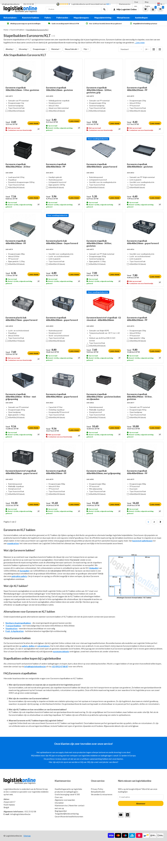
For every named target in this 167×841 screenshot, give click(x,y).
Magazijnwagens (82, 17)
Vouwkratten (11, 628)
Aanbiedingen (141, 17)
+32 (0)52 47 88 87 (59, 666)
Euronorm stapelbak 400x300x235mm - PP (137, 88)
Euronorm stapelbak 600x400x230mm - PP (137, 318)
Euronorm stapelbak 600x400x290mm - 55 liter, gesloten (139, 396)
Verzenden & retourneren (101, 794)
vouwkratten (13, 543)
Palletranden (63, 17)
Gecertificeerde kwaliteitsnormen (69, 816)
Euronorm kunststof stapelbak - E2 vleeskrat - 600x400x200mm (104, 318)
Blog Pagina (147, 4)
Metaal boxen (124, 17)
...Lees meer (140, 42)
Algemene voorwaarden (65, 800)
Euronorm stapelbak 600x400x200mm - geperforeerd (62, 318)
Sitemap (27, 835)
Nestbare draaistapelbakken (18, 623)
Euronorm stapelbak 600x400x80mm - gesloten (140, 165)
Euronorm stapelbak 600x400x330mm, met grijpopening (104, 472)
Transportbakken (13, 625)
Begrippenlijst (61, 811)
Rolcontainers (11, 17)
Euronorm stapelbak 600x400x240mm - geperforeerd (62, 395)
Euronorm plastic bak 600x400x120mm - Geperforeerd (62, 242)
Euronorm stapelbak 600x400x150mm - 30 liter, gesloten (99, 243)
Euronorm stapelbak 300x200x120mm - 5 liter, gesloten (22, 88)
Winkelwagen (160, 9)
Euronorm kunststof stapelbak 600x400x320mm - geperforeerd (21, 472)
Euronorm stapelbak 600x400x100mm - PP (16, 242)
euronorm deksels (61, 651)
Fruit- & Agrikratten (14, 631)
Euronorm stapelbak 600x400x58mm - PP (56, 165)
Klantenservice (124, 4)
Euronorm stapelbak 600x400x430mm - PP (137, 472)
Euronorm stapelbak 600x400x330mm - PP (56, 472)
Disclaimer (59, 803)
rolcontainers (43, 646)
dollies (32, 646)
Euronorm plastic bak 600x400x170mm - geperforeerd (21, 318)
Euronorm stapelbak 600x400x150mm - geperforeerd (143, 242)
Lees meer (34, 123)
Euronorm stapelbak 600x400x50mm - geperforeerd (102, 165)
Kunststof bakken (31, 17)
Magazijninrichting (103, 17)
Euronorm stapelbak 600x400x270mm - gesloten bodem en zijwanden (104, 396)
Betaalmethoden (98, 792)
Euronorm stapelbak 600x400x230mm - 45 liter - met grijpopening (21, 396)
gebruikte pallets (19, 576)
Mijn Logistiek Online (125, 9)
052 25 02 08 (28, 4)
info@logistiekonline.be (10, 4)
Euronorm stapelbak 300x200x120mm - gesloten (59, 88)
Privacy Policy (97, 789)
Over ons (136, 4)
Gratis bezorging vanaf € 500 (67, 794)
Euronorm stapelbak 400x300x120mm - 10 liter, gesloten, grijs (99, 90)
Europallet (24, 571)
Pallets (48, 17)
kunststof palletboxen (142, 541)
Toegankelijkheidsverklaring (67, 814)
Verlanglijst (145, 9)
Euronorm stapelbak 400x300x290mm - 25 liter (18, 165)
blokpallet (93, 568)
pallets (25, 646)
